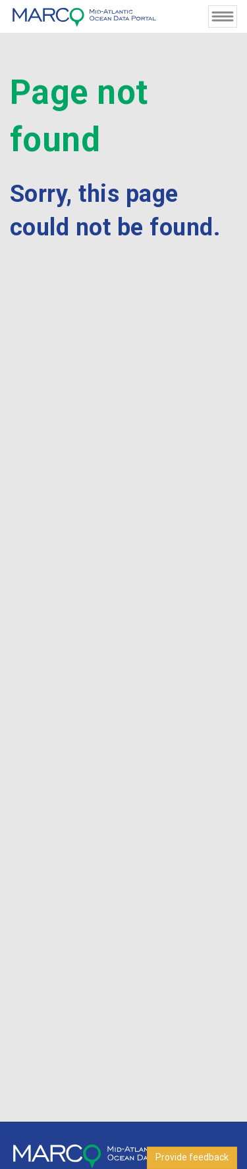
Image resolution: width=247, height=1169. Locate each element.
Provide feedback (192, 1157)
